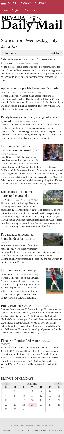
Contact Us (18, 430)
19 (41, 400)
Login (5, 10)
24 (23, 405)
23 (15, 405)
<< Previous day (9, 53)
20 (50, 400)
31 (23, 409)
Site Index (6, 430)
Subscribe (30, 10)
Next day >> (56, 53)
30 (15, 409)
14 (59, 396)
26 (41, 405)
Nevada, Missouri (45, 425)
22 (6, 405)
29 (6, 409)
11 (32, 396)
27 (50, 405)
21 (59, 400)
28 (59, 405)
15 (6, 400)
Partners (29, 430)
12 (41, 396)
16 (15, 400)
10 (23, 396)
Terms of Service (42, 430)
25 (32, 405)
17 (23, 400)
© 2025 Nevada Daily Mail (23, 425)
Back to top (56, 430)
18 (32, 400)
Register (16, 10)
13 (50, 396)
